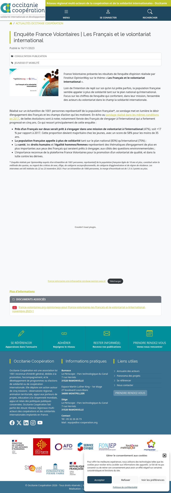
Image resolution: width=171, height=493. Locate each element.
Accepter (99, 479)
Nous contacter (125, 385)
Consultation (23, 56)
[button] (164, 455)
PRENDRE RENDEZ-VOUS (130, 393)
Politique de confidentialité (125, 487)
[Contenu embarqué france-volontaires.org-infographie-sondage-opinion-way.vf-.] (85, 227)
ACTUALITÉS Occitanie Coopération (39, 23)
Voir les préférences (152, 479)
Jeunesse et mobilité (27, 62)
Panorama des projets (128, 375)
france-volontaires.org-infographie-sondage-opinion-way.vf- (77, 281)
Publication (39, 56)
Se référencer (124, 380)
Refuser (125, 479)
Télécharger (115, 281)
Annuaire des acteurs (128, 371)
